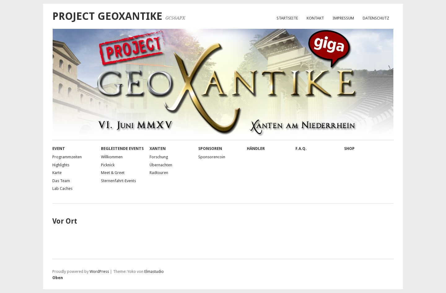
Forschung (159, 157)
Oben (57, 277)
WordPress (99, 271)
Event (58, 148)
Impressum (343, 18)
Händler (256, 148)
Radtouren (159, 172)
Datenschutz (376, 18)
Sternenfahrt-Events (118, 180)
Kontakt (315, 18)
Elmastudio (154, 271)
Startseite (287, 18)
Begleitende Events (122, 148)
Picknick (108, 165)
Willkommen (112, 157)
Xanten (158, 148)
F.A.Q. (301, 148)
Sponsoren (210, 148)
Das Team (61, 180)
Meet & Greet (113, 172)
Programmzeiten (67, 157)
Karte (57, 172)
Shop (349, 148)
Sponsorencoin (211, 157)
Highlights (60, 165)
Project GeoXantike (107, 16)
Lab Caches (62, 188)
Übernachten (161, 165)
